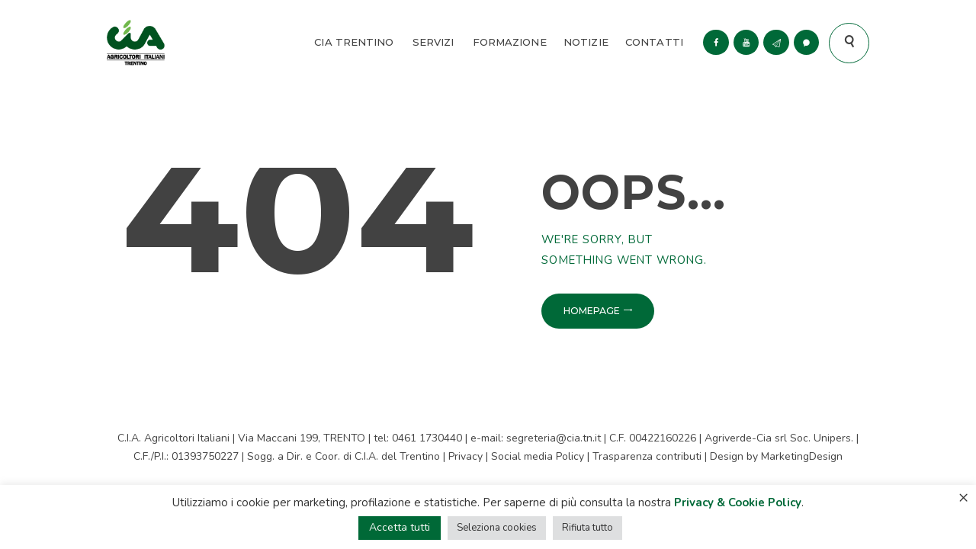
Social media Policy (537, 456)
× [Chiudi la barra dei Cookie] (963, 497)
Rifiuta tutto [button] (587, 528)
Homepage (591, 310)
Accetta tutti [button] (399, 527)
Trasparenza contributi (647, 456)
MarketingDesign (802, 456)
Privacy (465, 456)
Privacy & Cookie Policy (737, 502)
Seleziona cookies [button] (497, 528)
